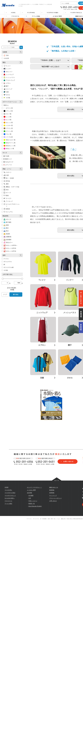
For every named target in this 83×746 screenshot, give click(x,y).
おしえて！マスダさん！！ (34, 611)
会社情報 (29, 616)
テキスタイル (8, 624)
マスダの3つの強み (10, 616)
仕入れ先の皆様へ (10, 621)
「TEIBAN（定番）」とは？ (50, 80)
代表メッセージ (32, 624)
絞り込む (16, 294)
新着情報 (51, 613)
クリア (5, 294)
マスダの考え (8, 613)
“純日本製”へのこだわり (50, 87)
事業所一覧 (31, 627)
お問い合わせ (53, 624)
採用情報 (51, 616)
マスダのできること (10, 619)
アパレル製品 (8, 627)
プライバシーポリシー (55, 621)
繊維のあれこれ (53, 611)
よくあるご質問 (31, 613)
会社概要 (30, 619)
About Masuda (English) (35, 630)
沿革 (29, 621)
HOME (6, 611)
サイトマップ (53, 619)
